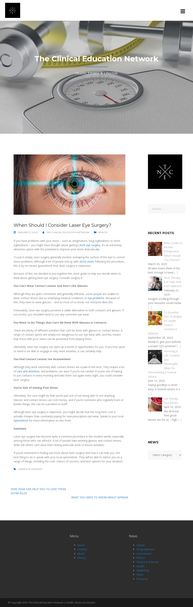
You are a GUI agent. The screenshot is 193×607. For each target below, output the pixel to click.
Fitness (140, 558)
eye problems (96, 298)
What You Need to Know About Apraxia (99, 497)
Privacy (81, 558)
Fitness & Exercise (147, 562)
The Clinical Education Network (67, 232)
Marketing (142, 570)
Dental (140, 545)
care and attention (28, 371)
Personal (141, 579)
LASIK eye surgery (89, 245)
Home (81, 545)
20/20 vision (86, 261)
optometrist (21, 420)
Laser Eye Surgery (30, 469)
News (139, 574)
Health (102, 232)
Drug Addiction (145, 549)
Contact (82, 549)
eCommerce (144, 553)
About (81, 553)
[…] (176, 272)
